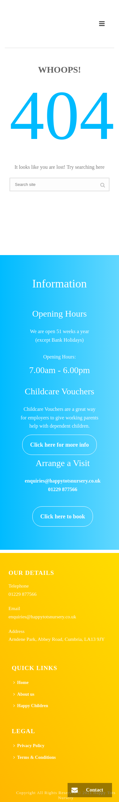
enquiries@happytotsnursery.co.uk (42, 616)
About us (23, 694)
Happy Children (30, 705)
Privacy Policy (28, 745)
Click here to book (62, 516)
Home (21, 682)
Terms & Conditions (34, 757)
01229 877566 (23, 594)
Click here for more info (59, 445)
